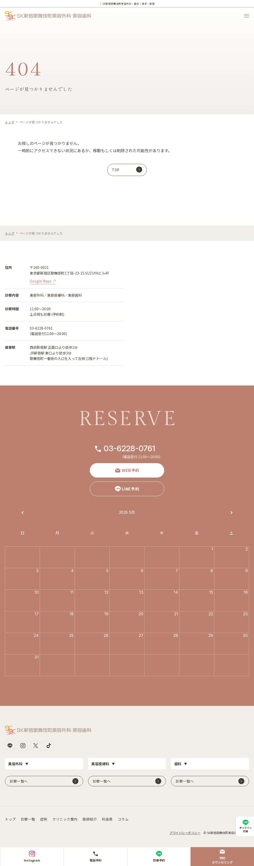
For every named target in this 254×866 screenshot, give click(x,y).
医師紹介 (90, 817)
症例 (43, 817)
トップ (9, 122)
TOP (116, 169)
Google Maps (40, 280)
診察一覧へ (19, 779)
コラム (123, 817)
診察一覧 (28, 817)
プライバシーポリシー (184, 831)
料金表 (107, 817)
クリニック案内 (65, 817)
